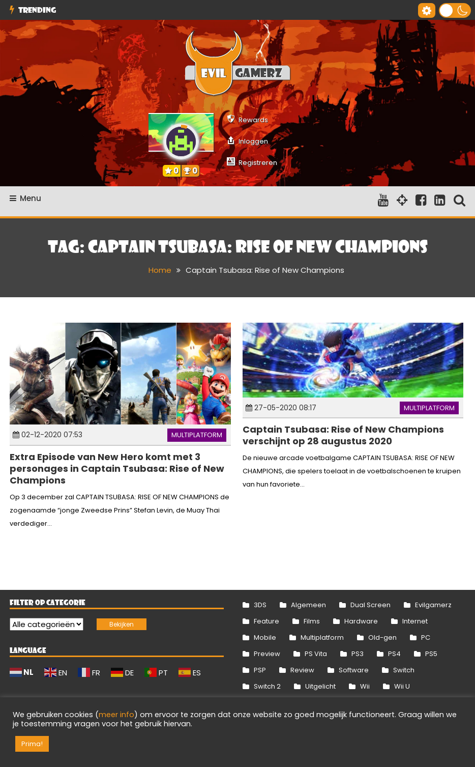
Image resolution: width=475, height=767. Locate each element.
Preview (267, 654)
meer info (116, 714)
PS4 (394, 654)
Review (302, 670)
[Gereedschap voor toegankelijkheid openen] (426, 10)
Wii (365, 686)
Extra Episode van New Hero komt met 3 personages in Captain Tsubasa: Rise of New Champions (117, 468)
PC (425, 637)
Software (354, 670)
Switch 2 (267, 686)
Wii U (402, 686)
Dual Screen (370, 605)
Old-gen (382, 637)
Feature (266, 621)
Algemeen (308, 605)
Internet (415, 621)
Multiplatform (196, 435)
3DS (260, 605)
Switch (403, 670)
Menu (25, 198)
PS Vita (316, 654)
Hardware (361, 621)
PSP (260, 670)
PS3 (357, 654)
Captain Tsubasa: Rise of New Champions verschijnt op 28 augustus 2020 (343, 435)
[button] (455, 10)
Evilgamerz (433, 605)
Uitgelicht (320, 686)
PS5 (431, 654)
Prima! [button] (32, 744)
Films (312, 621)
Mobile (265, 637)
